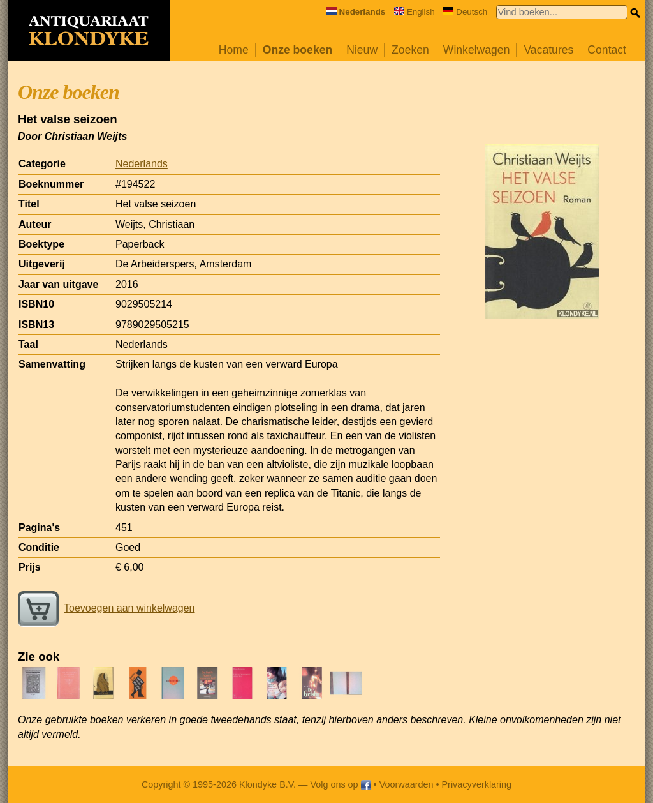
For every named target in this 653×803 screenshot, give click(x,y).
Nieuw (362, 49)
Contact (606, 49)
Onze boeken (298, 49)
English (414, 12)
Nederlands (141, 163)
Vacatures (548, 49)
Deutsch (465, 12)
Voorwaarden (406, 784)
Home (234, 49)
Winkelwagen (476, 49)
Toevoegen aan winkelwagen (106, 608)
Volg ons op (340, 784)
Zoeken (410, 49)
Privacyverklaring (477, 784)
